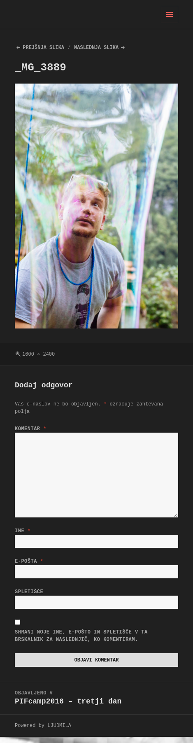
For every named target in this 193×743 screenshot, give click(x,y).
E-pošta (29, 562)
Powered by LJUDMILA (43, 731)
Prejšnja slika (43, 47)
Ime (22, 530)
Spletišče (29, 595)
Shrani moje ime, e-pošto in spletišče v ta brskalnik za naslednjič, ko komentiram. (81, 641)
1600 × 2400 (38, 354)
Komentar (31, 428)
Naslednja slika (96, 47)
